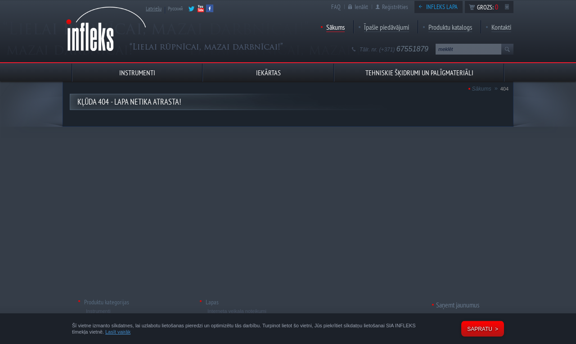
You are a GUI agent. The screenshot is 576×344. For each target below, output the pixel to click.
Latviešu (154, 8)
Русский (175, 8)
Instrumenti (98, 311)
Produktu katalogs (450, 27)
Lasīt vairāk (117, 332)
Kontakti (501, 27)
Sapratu (479, 329)
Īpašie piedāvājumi (386, 27)
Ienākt (361, 7)
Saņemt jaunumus (457, 304)
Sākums (335, 27)
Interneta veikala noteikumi (236, 311)
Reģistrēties (395, 7)
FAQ (336, 7)
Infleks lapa (442, 7)
